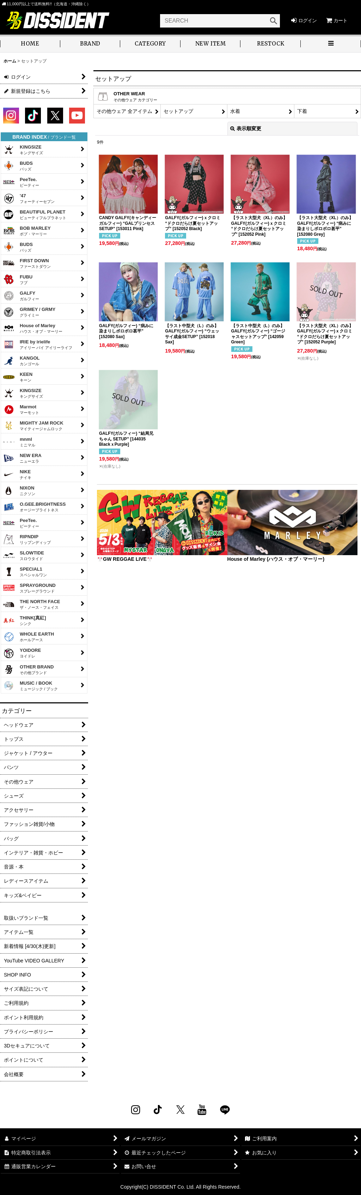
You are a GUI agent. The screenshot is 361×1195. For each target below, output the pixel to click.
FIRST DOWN (27, 263)
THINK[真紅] (24, 620)
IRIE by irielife (37, 344)
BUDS (18, 166)
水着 (235, 111)
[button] (331, 44)
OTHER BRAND (28, 669)
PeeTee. (21, 182)
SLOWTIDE (23, 555)
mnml (19, 442)
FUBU (17, 279)
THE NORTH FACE (31, 604)
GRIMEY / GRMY (29, 312)
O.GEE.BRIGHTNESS (34, 507)
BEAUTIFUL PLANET (34, 214)
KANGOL (21, 360)
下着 (302, 111)
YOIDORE (22, 653)
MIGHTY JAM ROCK (33, 425)
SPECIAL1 (25, 571)
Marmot (21, 409)
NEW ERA (22, 458)
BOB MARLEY (27, 231)
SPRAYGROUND (29, 588)
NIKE (17, 474)
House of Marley (32, 328)
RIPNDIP (27, 539)
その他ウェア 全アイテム (124, 111)
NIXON (19, 490)
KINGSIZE (23, 149)
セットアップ (178, 111)
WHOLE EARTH (28, 636)
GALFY (21, 295)
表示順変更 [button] (245, 128)
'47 (29, 198)
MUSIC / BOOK (30, 685)
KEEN (17, 377)
